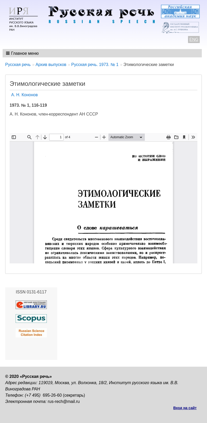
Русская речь (18, 64)
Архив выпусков (51, 64)
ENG (193, 39)
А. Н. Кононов (24, 95)
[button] (23, 53)
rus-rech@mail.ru (64, 401)
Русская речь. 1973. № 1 (95, 64)
